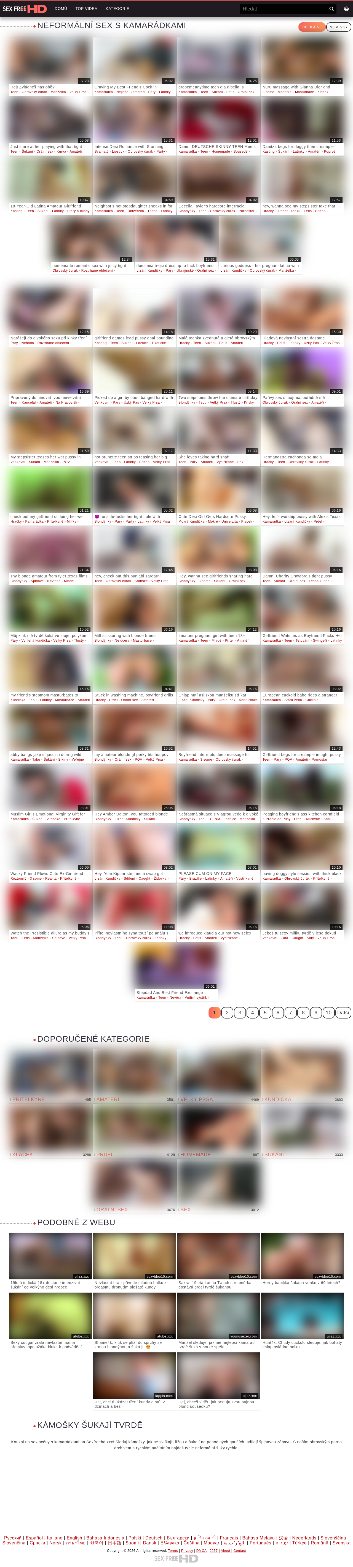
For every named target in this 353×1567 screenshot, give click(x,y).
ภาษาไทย (76, 1543)
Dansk (149, 1543)
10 (328, 1012)
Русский (13, 1538)
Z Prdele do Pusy (277, 819)
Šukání (217, 92)
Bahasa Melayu (258, 1538)
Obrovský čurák (34, 92)
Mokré (213, 521)
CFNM (215, 819)
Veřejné (78, 759)
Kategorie (117, 8)
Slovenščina (333, 1538)
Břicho (320, 211)
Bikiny (63, 759)
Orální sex (246, 92)
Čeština (192, 1543)
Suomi (132, 1543)
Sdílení (220, 581)
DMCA (201, 1551)
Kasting (269, 151)
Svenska (342, 1543)
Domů (61, 8)
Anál (327, 819)
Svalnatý (102, 151)
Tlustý (236, 402)
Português (260, 1543)
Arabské (141, 581)
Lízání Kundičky (149, 270)
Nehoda (28, 343)
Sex (240, 462)
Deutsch (154, 1538)
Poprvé (330, 151)
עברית (282, 1543)
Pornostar (247, 211)
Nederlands (304, 1538)
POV (66, 462)
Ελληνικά (170, 1543)
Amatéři (75, 151)
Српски (38, 1543)
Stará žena (293, 700)
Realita (51, 878)
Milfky (71, 521)
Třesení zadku (288, 211)
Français (229, 1538)
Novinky (339, 27)
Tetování (302, 640)
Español (34, 1538)
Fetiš (230, 92)
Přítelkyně (55, 521)
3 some (268, 92)
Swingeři (320, 640)
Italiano (54, 1538)
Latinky (165, 92)
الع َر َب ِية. (235, 1543)
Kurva (61, 151)
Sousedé (241, 151)
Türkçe (299, 1543)
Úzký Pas (311, 343)
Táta (284, 938)
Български (178, 1538)
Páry (152, 92)
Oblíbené (312, 27)
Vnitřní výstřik (196, 997)
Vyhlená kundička (36, 640)
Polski (135, 1538)
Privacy (187, 1551)
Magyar (212, 1543)
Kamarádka (104, 92)
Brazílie (195, 878)
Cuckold (312, 700)
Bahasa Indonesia (105, 1538)
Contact (240, 1551)
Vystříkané (225, 462)
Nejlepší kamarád (130, 92)
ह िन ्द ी (205, 1538)
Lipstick (118, 151)
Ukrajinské (185, 270)
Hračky (268, 211)
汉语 (283, 1538)
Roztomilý (18, 878)
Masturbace (304, 92)
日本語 (115, 1543)
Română (319, 1543)
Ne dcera (122, 640)
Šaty (310, 938)
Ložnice (142, 343)
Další (343, 1012)
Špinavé (37, 581)
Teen (14, 92)
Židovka (160, 878)
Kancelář (29, 402)
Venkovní (102, 402)
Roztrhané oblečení (97, 270)
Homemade (221, 151)
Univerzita (136, 211)
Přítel (229, 640)
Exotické (159, 343)
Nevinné (53, 581)
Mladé (69, 581)
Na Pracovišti (66, 402)
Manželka (58, 92)
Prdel (318, 521)
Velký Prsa (78, 92)
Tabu (203, 402)
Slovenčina (14, 1543)
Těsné (152, 211)
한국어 (97, 1543)
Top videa (87, 8)
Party (161, 151)
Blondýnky (186, 211)
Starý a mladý (78, 211)
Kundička (17, 700)
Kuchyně (313, 819)
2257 (214, 1551)
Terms (173, 1551)
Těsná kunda (319, 581)
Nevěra (175, 997)
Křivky (249, 402)
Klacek (322, 92)
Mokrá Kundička (191, 521)
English (74, 1538)
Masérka (285, 92)
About (225, 1551)
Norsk (55, 1543)
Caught (144, 878)
